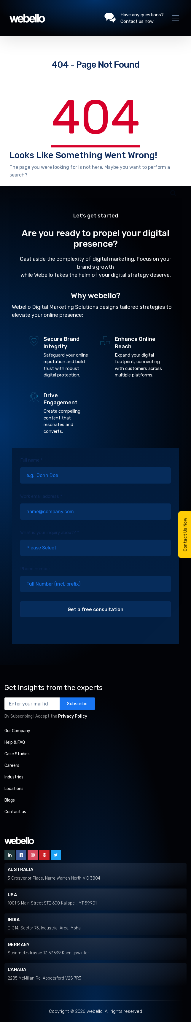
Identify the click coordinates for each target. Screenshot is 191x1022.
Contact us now (137, 21)
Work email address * (95, 511)
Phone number (95, 583)
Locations (13, 788)
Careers (11, 765)
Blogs (9, 800)
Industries (13, 777)
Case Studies (17, 753)
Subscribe (77, 703)
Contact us (15, 811)
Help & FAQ (14, 742)
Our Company (17, 730)
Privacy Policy (72, 716)
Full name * (95, 474)
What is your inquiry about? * (95, 547)
